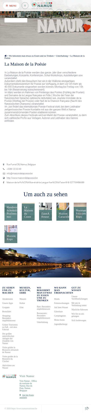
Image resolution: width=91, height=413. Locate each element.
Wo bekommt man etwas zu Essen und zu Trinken (31, 56)
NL (78, 12)
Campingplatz (60, 316)
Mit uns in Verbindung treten (79, 304)
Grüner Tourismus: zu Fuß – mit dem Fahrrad (10, 327)
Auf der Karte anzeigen (27, 396)
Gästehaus (58, 311)
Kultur (22, 303)
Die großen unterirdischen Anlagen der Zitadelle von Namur (8, 338)
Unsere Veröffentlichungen (79, 297)
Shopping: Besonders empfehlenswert (9, 318)
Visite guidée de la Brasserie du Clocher (10, 358)
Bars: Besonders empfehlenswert (43, 308)
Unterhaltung (62, 56)
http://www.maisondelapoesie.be (20, 178)
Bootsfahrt (6, 311)
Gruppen (6, 307)
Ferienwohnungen (61, 303)
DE (82, 12)
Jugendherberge (60, 324)
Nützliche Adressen (79, 310)
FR (74, 12)
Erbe (21, 307)
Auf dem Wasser (61, 307)
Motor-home (59, 320)
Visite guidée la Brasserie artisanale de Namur (10, 349)
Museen (23, 299)
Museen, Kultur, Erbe (25, 290)
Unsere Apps (7, 303)
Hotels (57, 299)
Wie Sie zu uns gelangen (77, 315)
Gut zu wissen (76, 289)
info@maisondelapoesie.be (18, 173)
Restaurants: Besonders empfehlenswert (43, 315)
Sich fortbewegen (78, 320)
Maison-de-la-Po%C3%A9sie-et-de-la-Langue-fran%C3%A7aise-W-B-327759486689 (43, 182)
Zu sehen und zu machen (8, 290)
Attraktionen (7, 299)
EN (86, 12)
